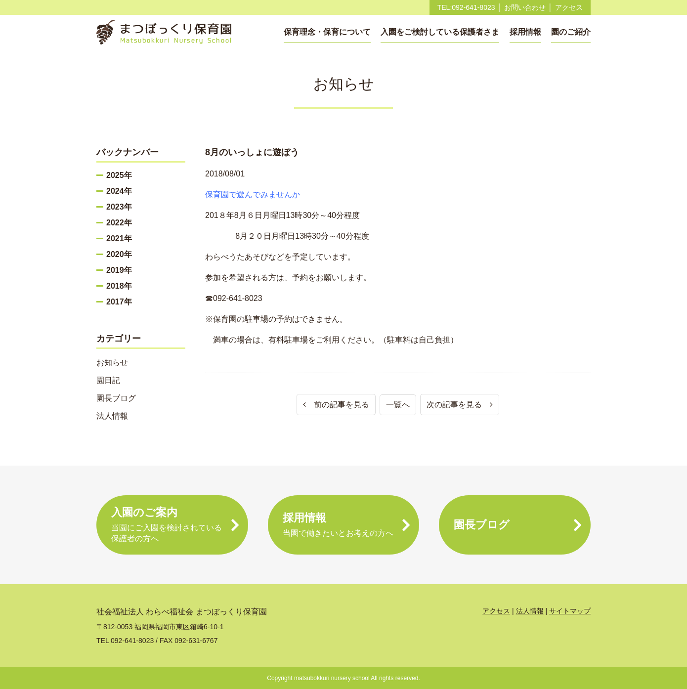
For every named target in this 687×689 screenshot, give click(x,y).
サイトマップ (570, 611)
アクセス (569, 7)
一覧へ (398, 404)
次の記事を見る (460, 404)
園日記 (108, 380)
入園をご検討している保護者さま (440, 32)
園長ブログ (116, 398)
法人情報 (112, 416)
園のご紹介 (571, 32)
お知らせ (112, 362)
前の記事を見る (336, 404)
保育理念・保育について (327, 32)
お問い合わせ (525, 7)
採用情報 (525, 32)
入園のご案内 (172, 525)
